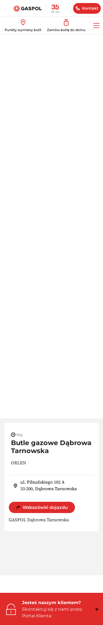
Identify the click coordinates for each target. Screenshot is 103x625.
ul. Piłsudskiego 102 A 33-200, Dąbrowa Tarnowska (45, 485)
